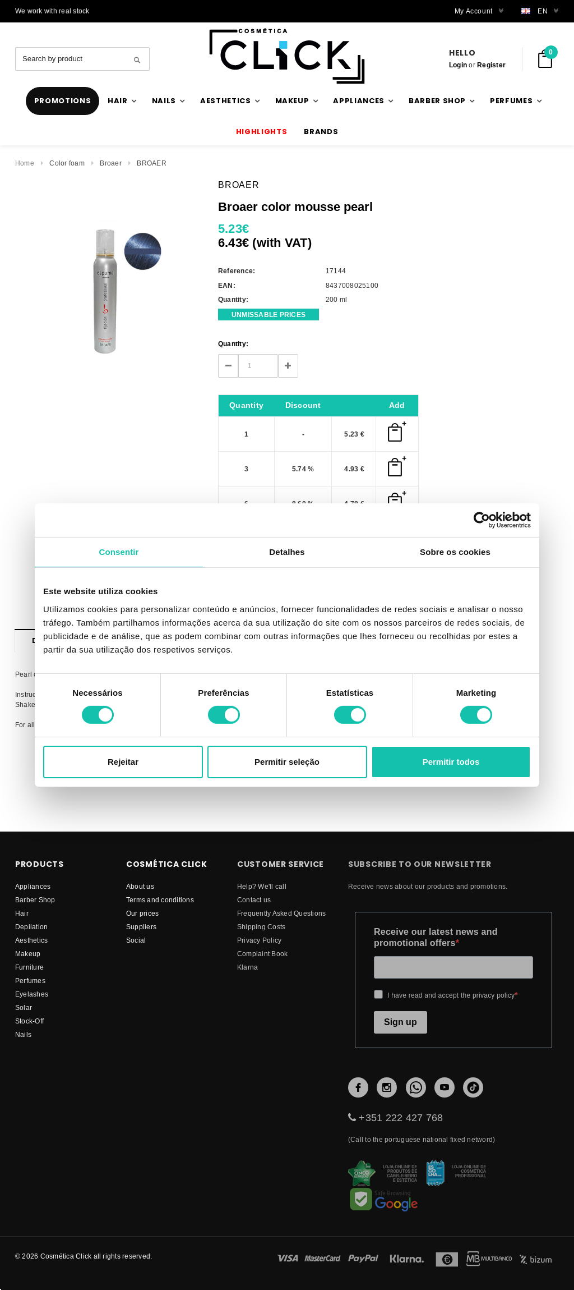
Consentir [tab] (119, 551)
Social (136, 940)
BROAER (151, 163)
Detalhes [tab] (286, 551)
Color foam (66, 163)
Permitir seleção (287, 761)
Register (491, 65)
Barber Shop (35, 900)
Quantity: (233, 343)
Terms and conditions (160, 900)
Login (458, 65)
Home (24, 163)
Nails (23, 1034)
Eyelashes (31, 994)
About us (140, 886)
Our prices (142, 913)
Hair (22, 913)
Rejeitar (123, 761)
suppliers (141, 926)
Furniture (29, 967)
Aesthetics (31, 940)
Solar (23, 1007)
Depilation (31, 926)
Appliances (32, 886)
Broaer (110, 163)
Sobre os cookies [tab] (455, 551)
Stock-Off (29, 1021)
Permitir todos (451, 761)
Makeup (27, 953)
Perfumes (30, 980)
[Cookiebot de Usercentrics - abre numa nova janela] (482, 519)
